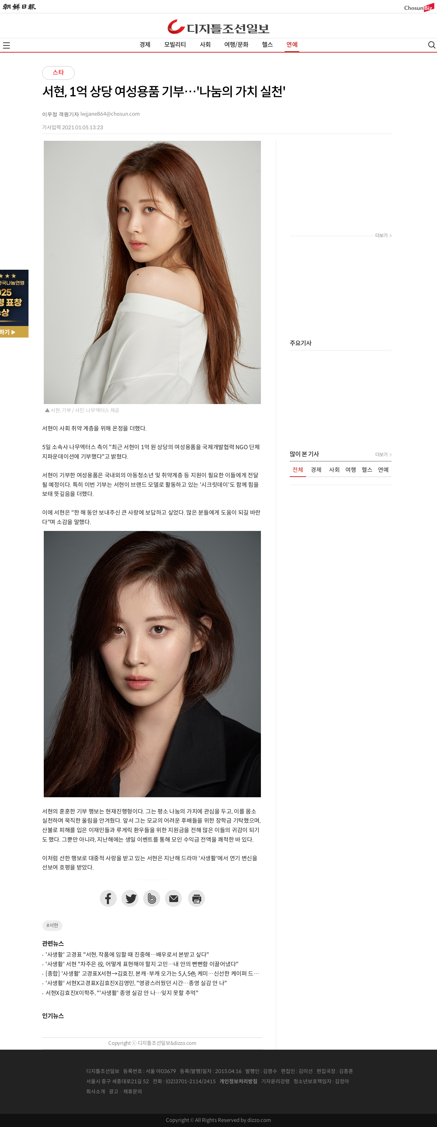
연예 (291, 45)
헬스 (267, 45)
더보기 (381, 235)
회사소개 (95, 1092)
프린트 (196, 898)
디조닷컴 (218, 26)
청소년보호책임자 (312, 1081)
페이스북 (108, 898)
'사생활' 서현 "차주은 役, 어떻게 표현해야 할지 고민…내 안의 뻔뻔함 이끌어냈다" (142, 964)
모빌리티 (175, 45)
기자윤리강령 (275, 1081)
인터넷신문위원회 (371, 1082)
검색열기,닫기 (432, 45)
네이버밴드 (151, 898)
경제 (144, 45)
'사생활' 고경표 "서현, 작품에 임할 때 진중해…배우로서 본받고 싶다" (127, 955)
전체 (297, 470)
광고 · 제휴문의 (125, 1092)
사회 (205, 45)
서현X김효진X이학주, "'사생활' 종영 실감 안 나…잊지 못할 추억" (121, 993)
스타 (58, 72)
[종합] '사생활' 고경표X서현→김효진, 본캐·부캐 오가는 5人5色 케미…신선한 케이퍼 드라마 (152, 974)
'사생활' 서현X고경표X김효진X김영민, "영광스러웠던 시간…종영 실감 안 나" (136, 983)
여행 (350, 470)
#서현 (52, 925)
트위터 (129, 898)
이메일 (173, 898)
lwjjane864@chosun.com (110, 114)
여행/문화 (236, 45)
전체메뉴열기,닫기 (6, 45)
